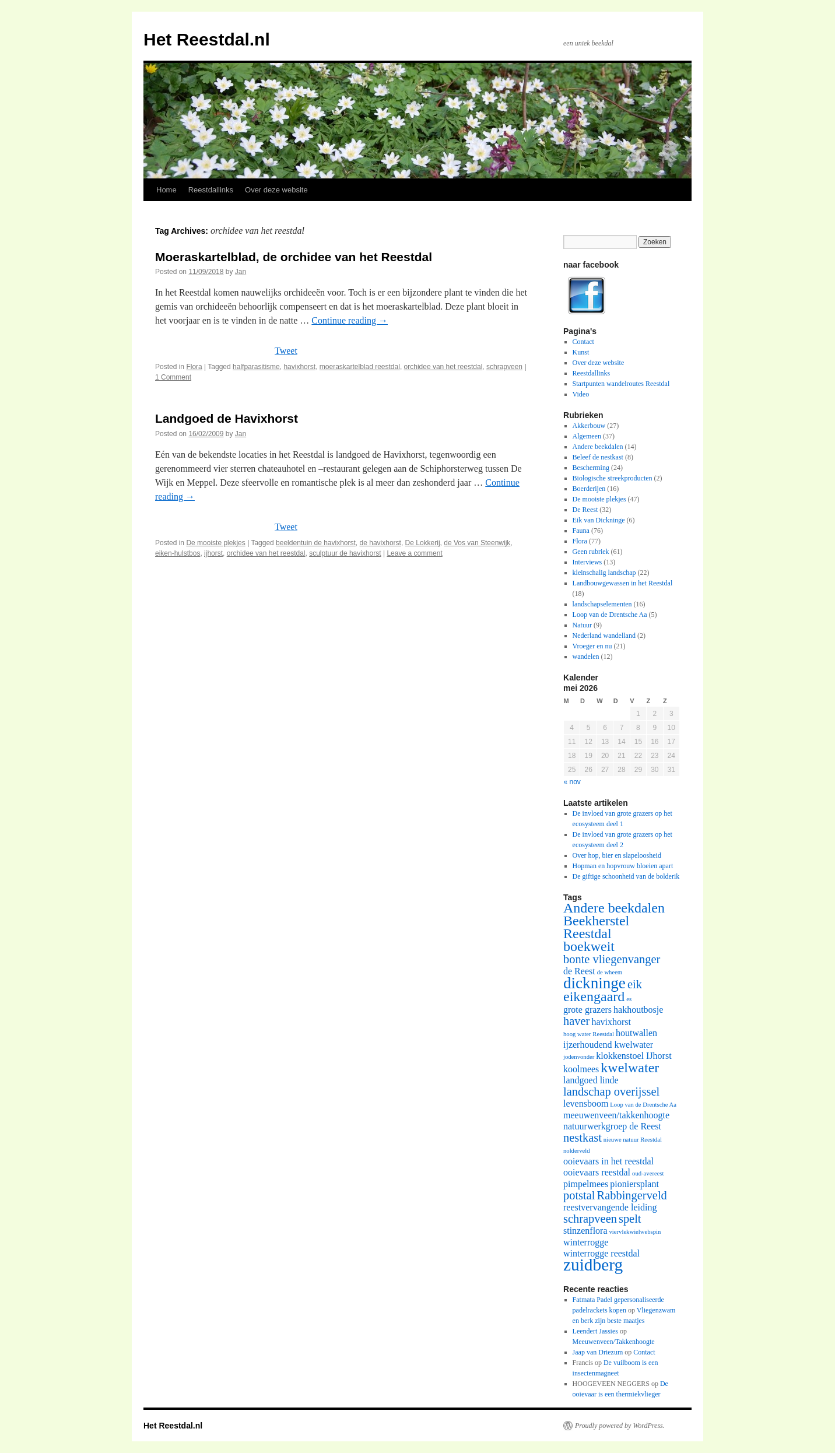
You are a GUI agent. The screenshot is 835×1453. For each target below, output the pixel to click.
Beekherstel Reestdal (596, 927)
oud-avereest (648, 1173)
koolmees (581, 1069)
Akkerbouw (589, 426)
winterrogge (585, 1242)
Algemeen (587, 436)
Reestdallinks (210, 189)
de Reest (579, 971)
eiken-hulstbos (177, 553)
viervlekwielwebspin (635, 1232)
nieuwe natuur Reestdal (633, 1139)
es (628, 999)
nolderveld (576, 1150)
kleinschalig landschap (604, 572)
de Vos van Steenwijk (477, 543)
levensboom (585, 1103)
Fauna (581, 531)
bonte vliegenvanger (611, 959)
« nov (572, 782)
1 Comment (173, 377)
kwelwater (630, 1067)
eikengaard (594, 996)
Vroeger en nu (592, 646)
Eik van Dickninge (599, 520)
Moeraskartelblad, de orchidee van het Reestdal (293, 257)
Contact (583, 342)
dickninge (594, 983)
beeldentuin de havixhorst (316, 543)
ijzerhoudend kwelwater (608, 1045)
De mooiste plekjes (215, 543)
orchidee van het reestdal (443, 367)
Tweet (286, 351)
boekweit (589, 946)
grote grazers (587, 1010)
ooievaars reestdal (596, 1172)
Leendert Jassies (595, 1331)
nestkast (582, 1137)
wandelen (586, 656)
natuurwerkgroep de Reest (612, 1126)
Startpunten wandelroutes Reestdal (621, 384)
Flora (194, 367)
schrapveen (504, 367)
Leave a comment (414, 553)
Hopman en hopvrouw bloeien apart (623, 866)
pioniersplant (634, 1184)
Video (581, 394)
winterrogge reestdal (601, 1253)
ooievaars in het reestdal (608, 1161)
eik (634, 984)
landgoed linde (591, 1080)
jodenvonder (578, 1057)
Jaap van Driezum (598, 1352)
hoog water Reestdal (588, 1034)
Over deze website (276, 189)
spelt (630, 1218)
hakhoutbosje (638, 1010)
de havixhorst (380, 543)
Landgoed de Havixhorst (226, 418)
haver (576, 1021)
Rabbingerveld (632, 1195)
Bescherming (591, 468)
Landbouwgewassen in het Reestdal (623, 583)
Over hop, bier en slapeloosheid (617, 855)
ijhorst (213, 553)
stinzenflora (585, 1231)
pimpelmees (585, 1184)
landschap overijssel (611, 1091)
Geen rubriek (591, 551)
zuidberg (593, 1264)
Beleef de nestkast (598, 457)
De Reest (585, 510)
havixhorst (299, 367)
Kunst (581, 352)
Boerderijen (589, 489)
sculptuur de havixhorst (345, 553)
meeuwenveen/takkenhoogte (616, 1115)
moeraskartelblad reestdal (360, 367)
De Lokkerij (422, 543)
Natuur (582, 625)
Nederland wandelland (604, 635)
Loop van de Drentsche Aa (610, 614)
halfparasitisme (256, 367)
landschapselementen (602, 604)
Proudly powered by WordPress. (620, 1426)
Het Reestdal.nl (206, 39)
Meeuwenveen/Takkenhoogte (614, 1342)
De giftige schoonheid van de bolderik (626, 876)
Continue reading (349, 320)
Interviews (587, 562)
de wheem (610, 972)
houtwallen (636, 1033)
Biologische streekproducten (612, 478)
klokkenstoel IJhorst (633, 1056)
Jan (240, 272)
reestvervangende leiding (610, 1207)
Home (166, 189)
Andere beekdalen (598, 447)
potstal (579, 1195)
